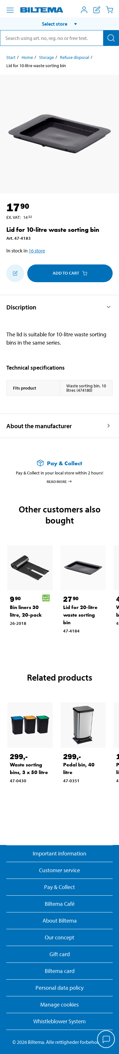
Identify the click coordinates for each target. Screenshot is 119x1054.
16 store (37, 250)
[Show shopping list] (96, 9)
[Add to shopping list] (15, 273)
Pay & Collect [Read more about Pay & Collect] (59, 887)
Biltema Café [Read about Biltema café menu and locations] (60, 903)
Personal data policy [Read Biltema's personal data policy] (59, 987)
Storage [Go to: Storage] (46, 57)
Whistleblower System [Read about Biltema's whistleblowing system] (59, 1021)
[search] (59, 38)
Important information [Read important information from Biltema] (59, 853)
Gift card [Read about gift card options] (60, 954)
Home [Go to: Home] (27, 57)
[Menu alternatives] (10, 10)
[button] (59, 23)
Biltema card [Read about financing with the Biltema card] (60, 971)
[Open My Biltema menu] (84, 9)
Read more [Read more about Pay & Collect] (59, 481)
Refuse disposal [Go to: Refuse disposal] (74, 57)
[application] (106, 1039)
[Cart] (109, 9)
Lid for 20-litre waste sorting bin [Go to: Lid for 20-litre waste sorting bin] (80, 615)
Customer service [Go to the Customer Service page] (59, 870)
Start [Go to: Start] (11, 57)
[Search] (111, 38)
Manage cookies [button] (59, 1004)
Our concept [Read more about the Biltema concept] (59, 937)
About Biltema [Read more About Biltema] (60, 920)
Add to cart (70, 273)
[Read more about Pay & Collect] (59, 463)
